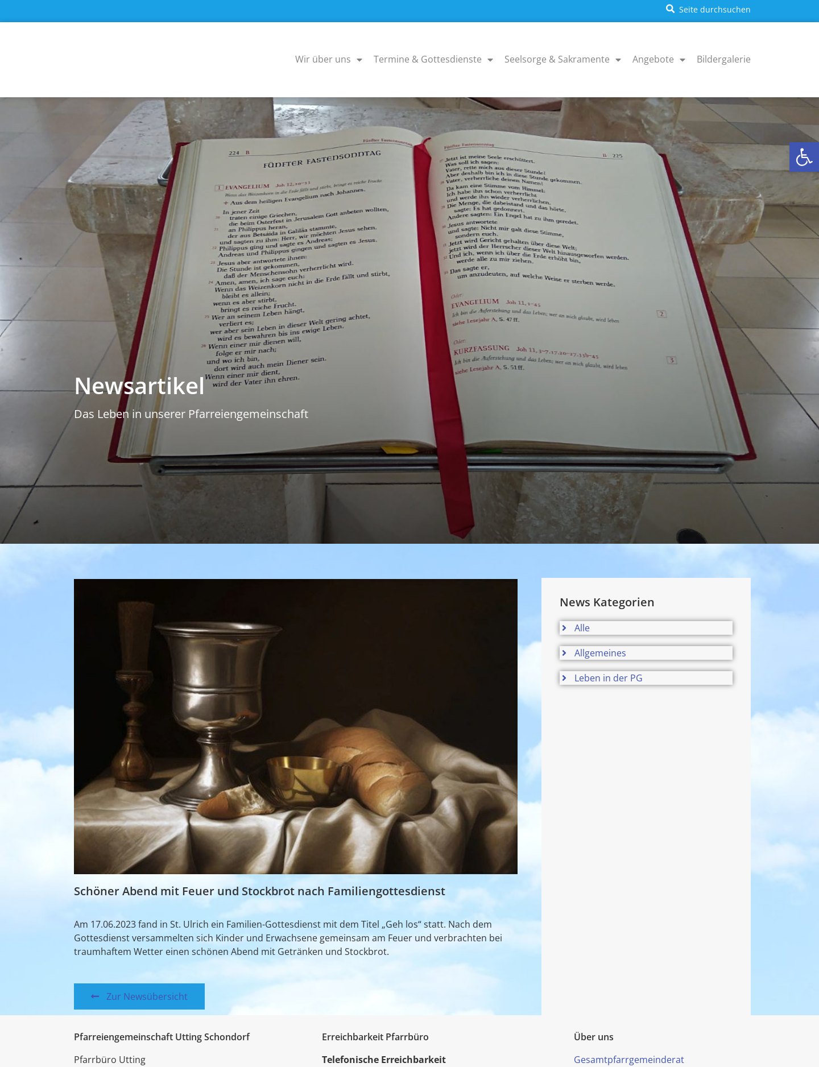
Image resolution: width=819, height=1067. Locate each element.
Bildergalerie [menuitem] (724, 59)
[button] (804, 157)
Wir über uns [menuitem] (328, 59)
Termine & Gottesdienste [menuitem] (433, 59)
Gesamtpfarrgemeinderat (629, 1059)
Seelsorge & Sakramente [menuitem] (562, 59)
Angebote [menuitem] (658, 59)
